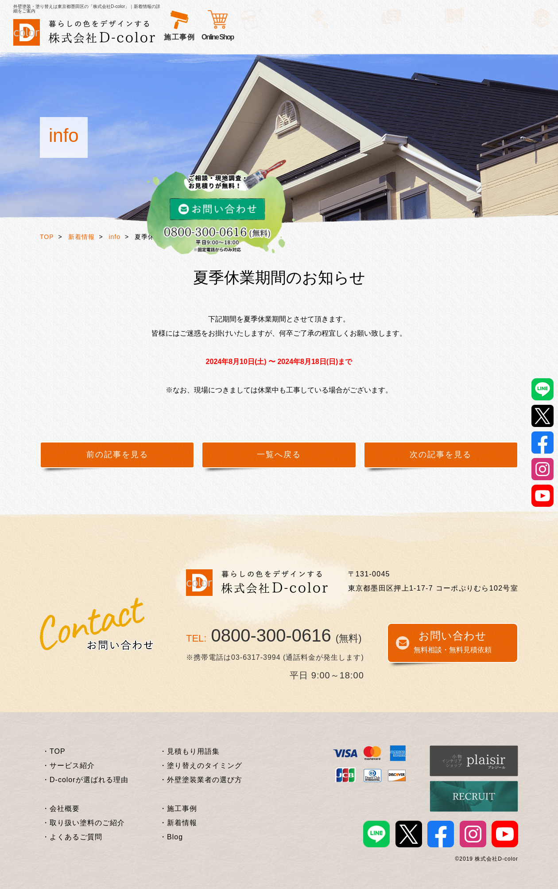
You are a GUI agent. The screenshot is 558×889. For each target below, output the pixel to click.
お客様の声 (289, 37)
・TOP (54, 751)
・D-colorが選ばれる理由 (85, 779)
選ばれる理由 (240, 37)
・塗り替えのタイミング (200, 765)
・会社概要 (61, 808)
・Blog (171, 837)
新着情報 (81, 236)
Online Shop (476, 37)
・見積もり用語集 (189, 751)
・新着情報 (178, 822)
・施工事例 (178, 808)
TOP (47, 236)
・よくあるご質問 (72, 837)
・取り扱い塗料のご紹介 (83, 822)
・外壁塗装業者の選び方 (200, 779)
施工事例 (331, 37)
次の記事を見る (441, 454)
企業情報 (437, 37)
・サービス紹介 (68, 765)
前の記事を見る (117, 454)
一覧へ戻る (279, 454)
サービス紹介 (187, 37)
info (114, 236)
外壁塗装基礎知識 (384, 37)
